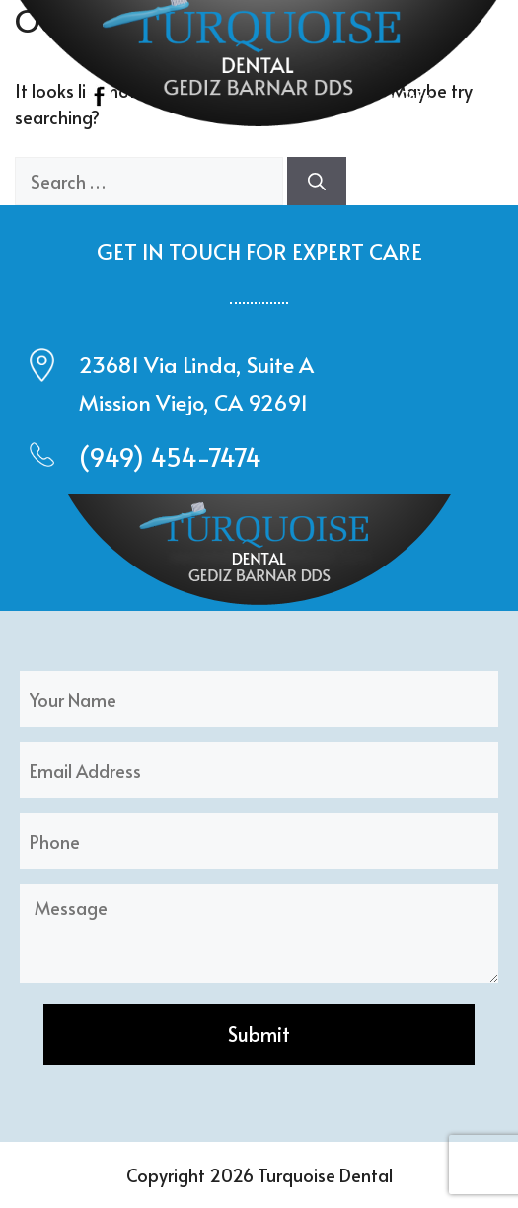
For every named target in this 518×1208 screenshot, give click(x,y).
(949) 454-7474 (170, 456)
